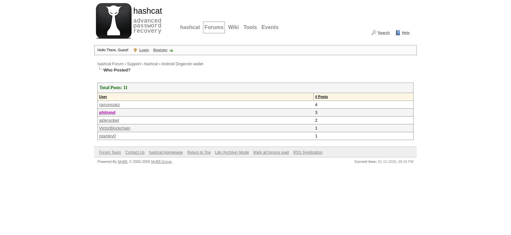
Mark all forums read (271, 152)
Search (384, 33)
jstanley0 (107, 135)
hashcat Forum (110, 64)
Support (134, 64)
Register (160, 50)
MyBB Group (161, 162)
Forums (214, 27)
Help (406, 33)
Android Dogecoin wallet (182, 64)
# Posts (321, 97)
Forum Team (110, 152)
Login (144, 50)
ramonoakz (109, 104)
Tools (250, 27)
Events (269, 27)
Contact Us (134, 152)
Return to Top (199, 152)
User (103, 97)
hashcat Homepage (166, 152)
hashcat (190, 27)
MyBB (122, 162)
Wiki (233, 27)
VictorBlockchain (114, 128)
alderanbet (109, 120)
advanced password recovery (146, 20)
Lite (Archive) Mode (232, 152)
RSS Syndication (308, 152)
